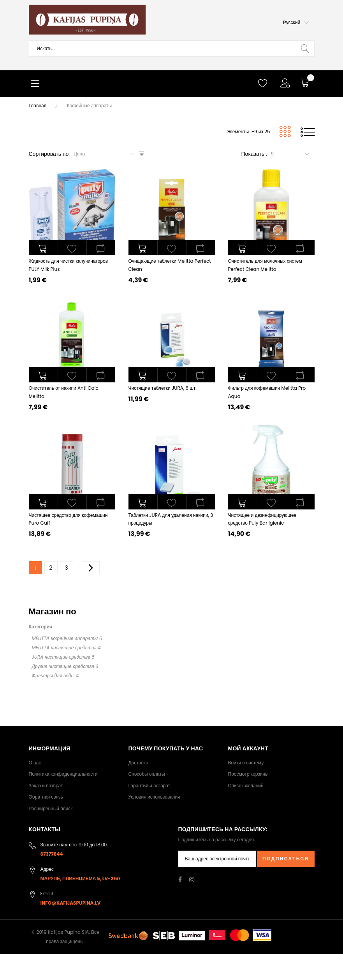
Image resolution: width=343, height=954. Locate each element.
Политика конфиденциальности (63, 774)
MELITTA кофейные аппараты (65, 638)
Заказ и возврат (46, 785)
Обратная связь (46, 797)
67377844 (51, 854)
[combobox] (172, 48)
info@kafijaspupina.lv (70, 903)
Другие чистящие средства (63, 666)
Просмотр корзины (248, 774)
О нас (35, 762)
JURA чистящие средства (61, 657)
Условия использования (154, 797)
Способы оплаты (146, 774)
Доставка (138, 762)
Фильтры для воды (53, 675)
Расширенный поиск (51, 808)
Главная (38, 105)
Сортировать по (49, 154)
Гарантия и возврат (149, 785)
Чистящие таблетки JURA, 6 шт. (162, 388)
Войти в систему (246, 762)
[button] (296, 22)
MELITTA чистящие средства (64, 647)
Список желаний (246, 785)
